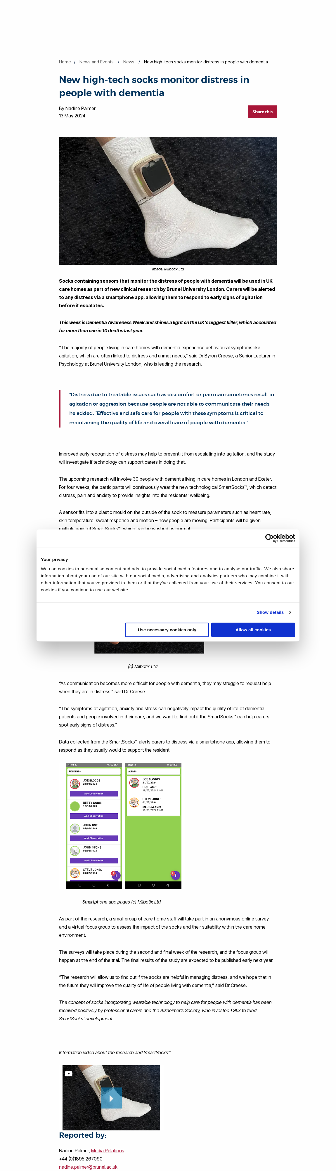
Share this (262, 111)
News (128, 62)
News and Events (96, 62)
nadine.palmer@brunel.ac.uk (88, 1167)
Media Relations (107, 1150)
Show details (270, 612)
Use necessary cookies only (167, 629)
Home (65, 62)
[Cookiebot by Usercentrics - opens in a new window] (269, 538)
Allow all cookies (253, 629)
